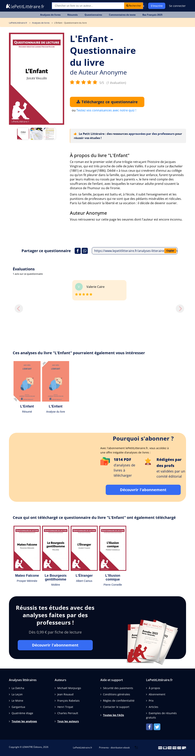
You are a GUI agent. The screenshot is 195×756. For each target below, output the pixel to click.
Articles (153, 707)
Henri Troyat (65, 707)
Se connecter (177, 6)
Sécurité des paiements (118, 688)
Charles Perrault (67, 713)
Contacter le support (116, 707)
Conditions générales (116, 694)
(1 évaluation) (116, 83)
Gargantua (18, 707)
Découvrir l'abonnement (143, 489)
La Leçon (17, 694)
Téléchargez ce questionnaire (107, 101)
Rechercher (133, 5)
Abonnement (157, 694)
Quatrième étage (22, 713)
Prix (151, 700)
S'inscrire (157, 6)
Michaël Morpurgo (69, 688)
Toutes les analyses (24, 721)
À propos (154, 688)
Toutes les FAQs (113, 715)
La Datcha (18, 688)
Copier (170, 250)
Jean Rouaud (65, 694)
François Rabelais (68, 700)
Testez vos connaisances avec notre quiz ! (106, 110)
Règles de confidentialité (118, 700)
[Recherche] (88, 5)
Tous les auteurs (68, 721)
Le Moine (17, 700)
